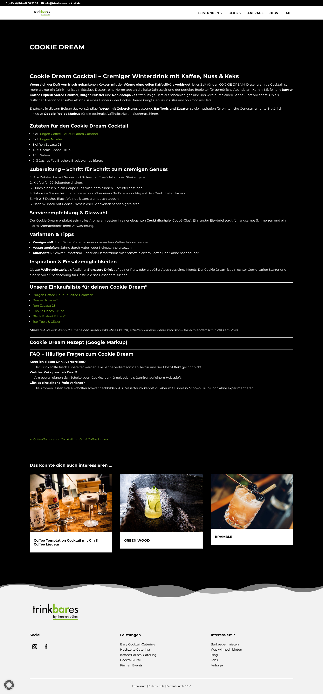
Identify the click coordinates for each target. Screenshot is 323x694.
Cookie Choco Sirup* (48, 311)
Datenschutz (156, 686)
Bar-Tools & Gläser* (47, 322)
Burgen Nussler (50, 139)
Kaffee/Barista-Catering (138, 655)
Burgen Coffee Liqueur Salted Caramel (68, 134)
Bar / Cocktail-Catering (137, 644)
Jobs (273, 13)
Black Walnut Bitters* (49, 316)
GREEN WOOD (137, 540)
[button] (9, 685)
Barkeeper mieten (225, 644)
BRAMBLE (223, 537)
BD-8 (188, 686)
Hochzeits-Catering (135, 649)
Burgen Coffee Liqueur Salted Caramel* (63, 295)
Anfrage (255, 13)
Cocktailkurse (130, 660)
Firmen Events (131, 665)
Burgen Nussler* (45, 300)
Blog (233, 13)
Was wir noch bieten (226, 649)
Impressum (139, 686)
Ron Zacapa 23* (45, 306)
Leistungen (208, 13)
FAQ (287, 13)
